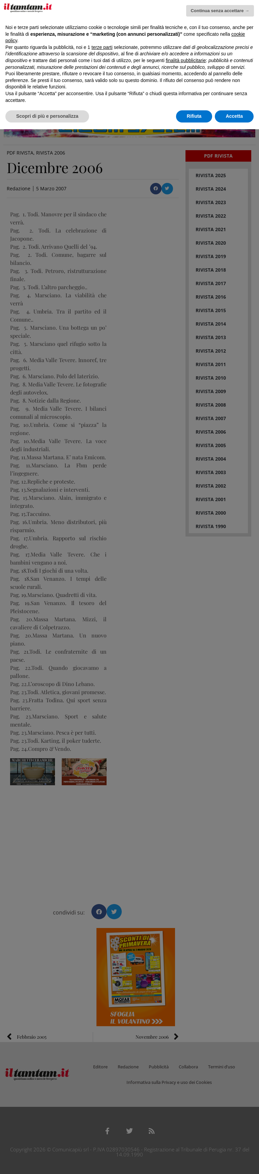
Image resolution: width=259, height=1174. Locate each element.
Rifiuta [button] (194, 116)
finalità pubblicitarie (186, 60)
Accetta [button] (234, 116)
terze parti (101, 47)
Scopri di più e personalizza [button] (47, 116)
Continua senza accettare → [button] (220, 10)
